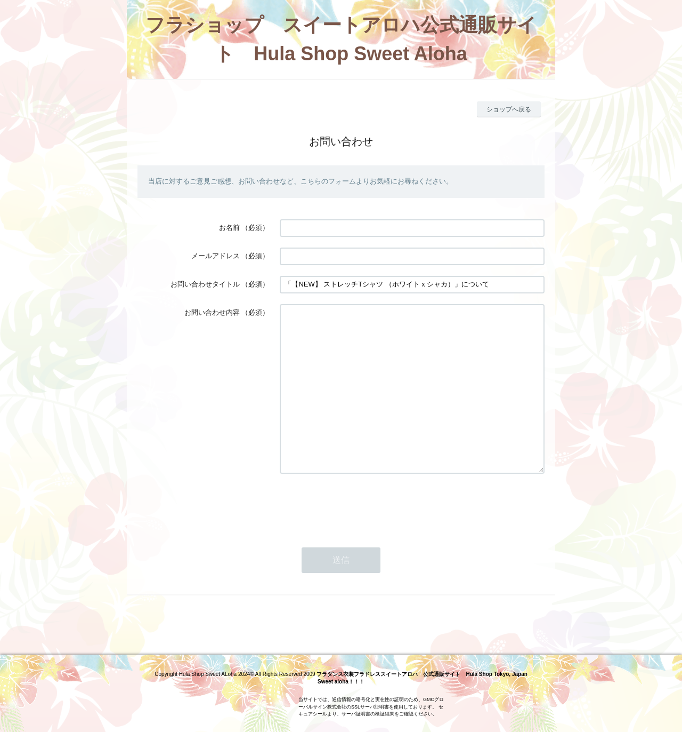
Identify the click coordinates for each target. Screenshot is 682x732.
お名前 (229, 228)
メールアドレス (215, 256)
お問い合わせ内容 (212, 312)
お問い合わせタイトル (205, 284)
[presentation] (361, 537)
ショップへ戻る (508, 109)
